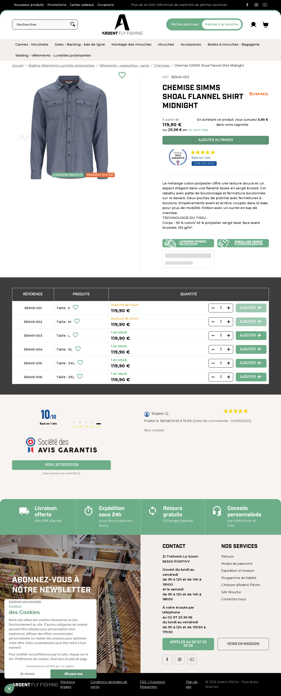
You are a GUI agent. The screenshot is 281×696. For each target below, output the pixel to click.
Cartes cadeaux (82, 5)
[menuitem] (32, 44)
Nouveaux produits (29, 5)
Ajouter (250, 308)
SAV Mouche (231, 592)
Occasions (105, 5)
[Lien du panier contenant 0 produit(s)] (265, 24)
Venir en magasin (243, 644)
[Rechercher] (45, 24)
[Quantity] (220, 308)
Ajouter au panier (215, 140)
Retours (227, 556)
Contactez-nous (233, 599)
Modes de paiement (236, 564)
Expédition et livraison (237, 571)
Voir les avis (204, 163)
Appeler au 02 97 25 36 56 (188, 644)
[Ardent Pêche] (122, 24)
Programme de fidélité (238, 578)
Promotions (56, 5)
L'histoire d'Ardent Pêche (240, 585)
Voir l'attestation (61, 465)
